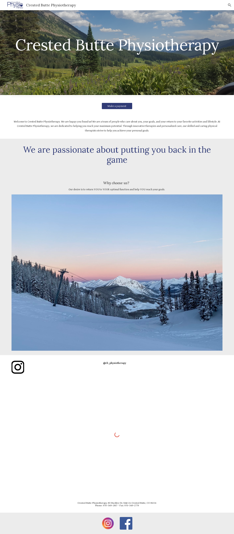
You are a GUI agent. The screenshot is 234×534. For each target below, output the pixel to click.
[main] (117, 52)
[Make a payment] (117, 106)
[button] (229, 5)
